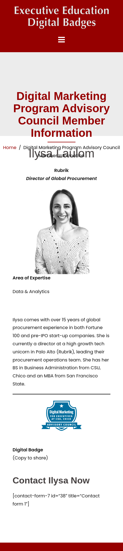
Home (9, 147)
